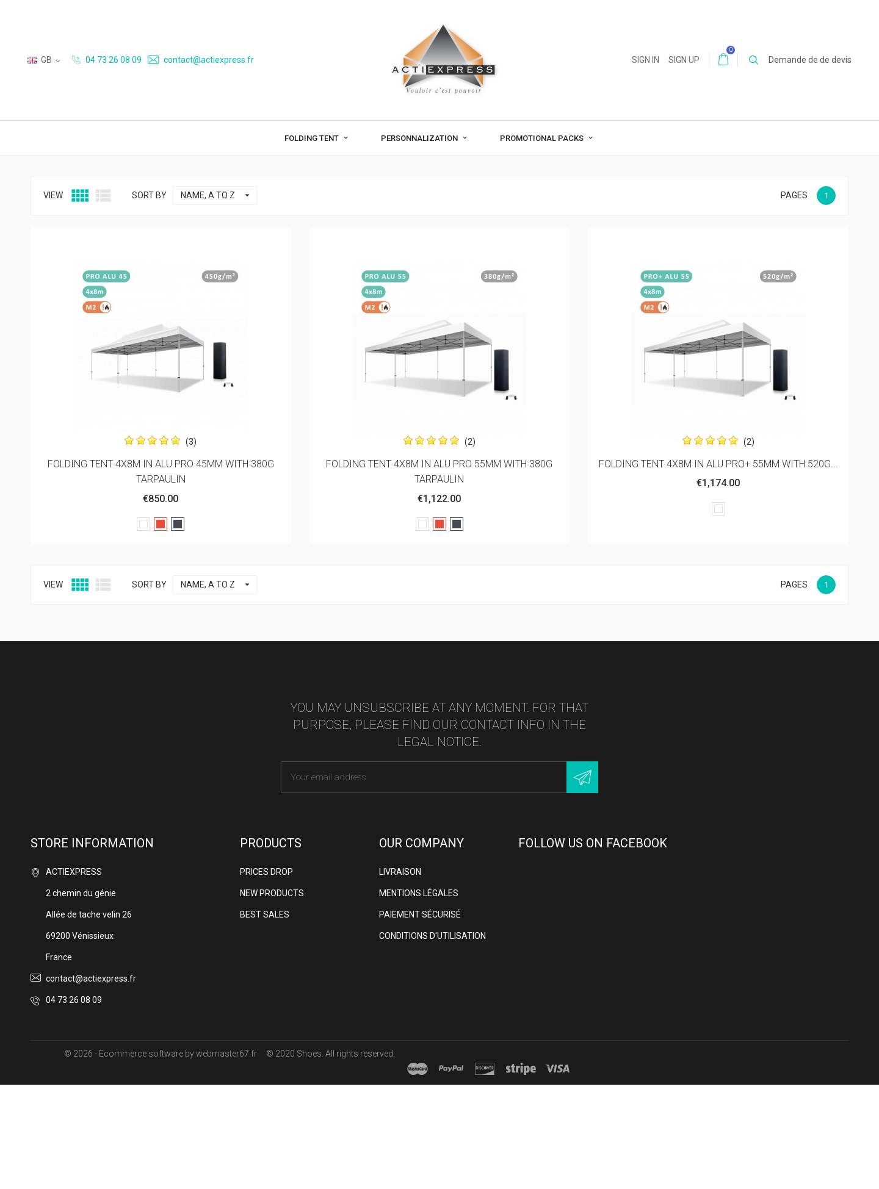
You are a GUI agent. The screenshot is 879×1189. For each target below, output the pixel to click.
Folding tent (312, 138)
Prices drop (266, 976)
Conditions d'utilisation (432, 1040)
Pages (794, 299)
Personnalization (420, 138)
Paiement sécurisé (420, 1019)
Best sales (264, 1019)
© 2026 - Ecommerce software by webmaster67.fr (160, 1158)
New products (272, 997)
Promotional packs (542, 138)
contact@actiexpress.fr (201, 60)
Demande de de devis (810, 60)
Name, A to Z (218, 300)
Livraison (400, 976)
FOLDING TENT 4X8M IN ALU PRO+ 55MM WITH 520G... (718, 568)
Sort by (149, 299)
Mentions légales (418, 997)
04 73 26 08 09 (107, 60)
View (53, 299)
